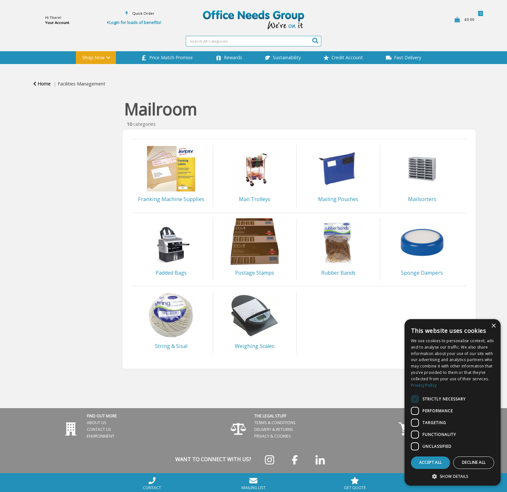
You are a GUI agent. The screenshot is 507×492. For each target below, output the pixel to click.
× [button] (493, 326)
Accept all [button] (430, 462)
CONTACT (152, 483)
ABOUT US (96, 422)
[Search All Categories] (253, 41)
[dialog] (453, 402)
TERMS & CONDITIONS (275, 422)
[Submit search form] (315, 40)
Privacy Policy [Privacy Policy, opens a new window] (424, 385)
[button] (452, 476)
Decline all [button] (474, 462)
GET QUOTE (355, 483)
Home (42, 84)
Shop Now (93, 57)
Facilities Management (81, 84)
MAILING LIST (253, 483)
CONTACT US (99, 429)
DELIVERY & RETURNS (273, 429)
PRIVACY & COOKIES (272, 436)
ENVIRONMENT (100, 436)
